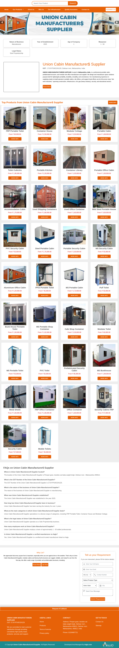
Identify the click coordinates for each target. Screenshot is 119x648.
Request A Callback (59, 609)
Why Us (41, 9)
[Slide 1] (59, 31)
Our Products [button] (17, 9)
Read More (37, 564)
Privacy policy (44, 633)
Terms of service (45, 629)
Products (43, 625)
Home (6, 9)
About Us (31, 9)
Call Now (45, 564)
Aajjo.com (88, 644)
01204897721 (111, 9)
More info (112, 102)
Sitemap (98, 625)
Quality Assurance (71, 9)
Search (72, 3)
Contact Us (85, 9)
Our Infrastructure (54, 9)
